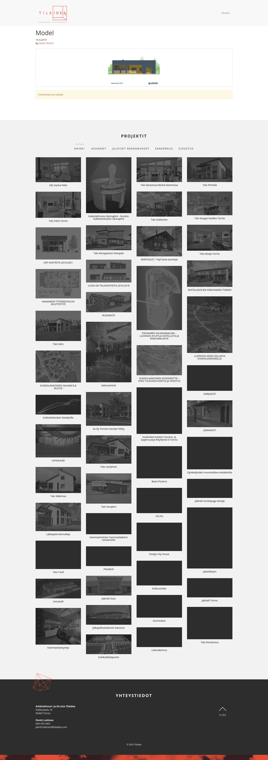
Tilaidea (53, 13)
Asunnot (98, 148)
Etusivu (226, 13)
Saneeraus (164, 148)
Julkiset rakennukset (131, 148)
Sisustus (186, 148)
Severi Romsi (46, 43)
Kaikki (79, 148)
